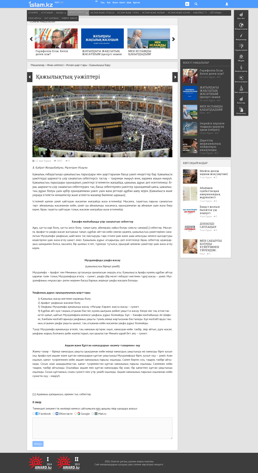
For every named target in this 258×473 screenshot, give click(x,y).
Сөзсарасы (34, 18)
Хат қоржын (51, 18)
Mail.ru (102, 413)
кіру (98, 408)
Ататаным (47, 12)
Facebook (45, 413)
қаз (57, 2)
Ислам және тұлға (128, 12)
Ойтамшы (215, 12)
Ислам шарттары (76, 65)
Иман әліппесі (78, 12)
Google (85, 413)
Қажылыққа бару (99, 65)
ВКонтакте (66, 413)
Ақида (61, 12)
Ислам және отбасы (102, 12)
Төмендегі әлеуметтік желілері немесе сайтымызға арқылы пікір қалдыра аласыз (84, 408)
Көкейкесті (200, 12)
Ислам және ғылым (153, 12)
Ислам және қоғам (179, 12)
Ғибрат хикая (69, 18)
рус (62, 2)
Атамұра (33, 12)
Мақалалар (37, 65)
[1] (148, 227)
